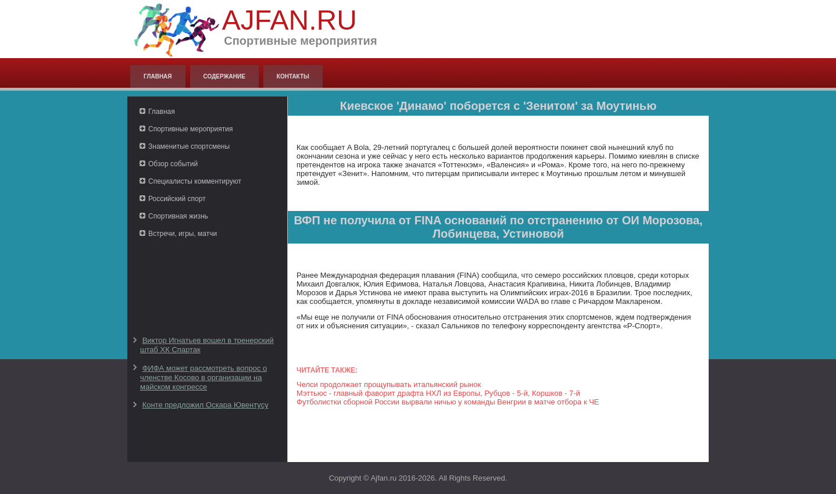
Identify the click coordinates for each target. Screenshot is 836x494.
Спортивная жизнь (178, 216)
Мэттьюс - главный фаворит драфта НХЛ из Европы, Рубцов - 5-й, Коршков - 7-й (438, 393)
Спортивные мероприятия (190, 129)
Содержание (224, 76)
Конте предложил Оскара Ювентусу (205, 404)
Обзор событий (173, 164)
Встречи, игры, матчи (182, 234)
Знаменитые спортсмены (189, 146)
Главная (158, 76)
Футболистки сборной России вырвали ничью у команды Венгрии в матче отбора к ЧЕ (447, 402)
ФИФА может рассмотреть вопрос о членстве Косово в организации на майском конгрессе (203, 378)
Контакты (293, 76)
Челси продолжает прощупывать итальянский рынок (388, 384)
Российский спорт (177, 199)
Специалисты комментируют (194, 181)
